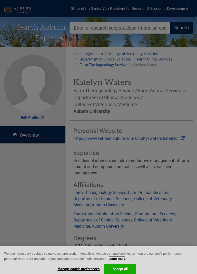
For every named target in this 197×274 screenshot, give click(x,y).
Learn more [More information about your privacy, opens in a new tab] (117, 263)
